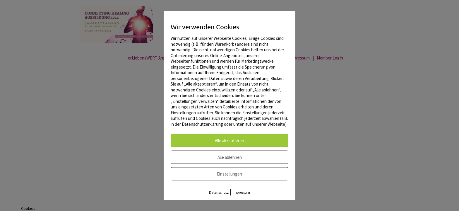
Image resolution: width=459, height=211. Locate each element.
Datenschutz (219, 192)
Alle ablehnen (229, 157)
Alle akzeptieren (229, 140)
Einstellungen (229, 174)
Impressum (241, 192)
